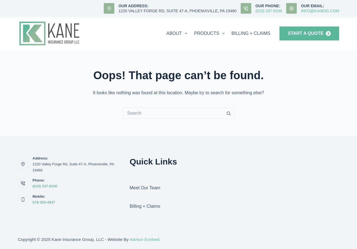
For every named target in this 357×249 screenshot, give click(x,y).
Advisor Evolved (144, 239)
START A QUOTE (309, 33)
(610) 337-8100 (268, 11)
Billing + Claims (250, 33)
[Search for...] (173, 113)
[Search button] (228, 113)
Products (210, 33)
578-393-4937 (44, 202)
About (178, 33)
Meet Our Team (145, 187)
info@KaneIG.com (320, 11)
